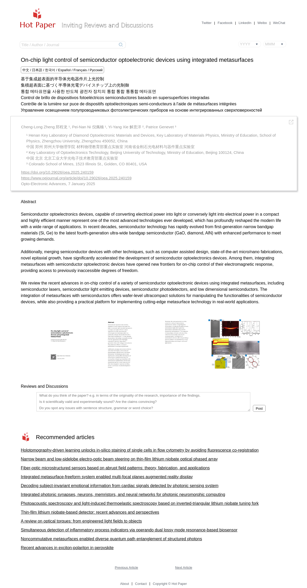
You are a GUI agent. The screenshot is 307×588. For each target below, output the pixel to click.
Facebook (225, 23)
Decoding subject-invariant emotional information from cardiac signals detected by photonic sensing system (120, 485)
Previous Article (126, 567)
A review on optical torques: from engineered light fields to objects (81, 521)
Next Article (183, 567)
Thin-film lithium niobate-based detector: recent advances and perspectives (90, 512)
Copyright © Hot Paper (170, 584)
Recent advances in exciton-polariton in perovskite (67, 547)
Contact (141, 584)
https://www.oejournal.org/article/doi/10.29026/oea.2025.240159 (76, 178)
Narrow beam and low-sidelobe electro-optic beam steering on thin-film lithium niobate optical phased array (119, 459)
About (124, 584)
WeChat (279, 23)
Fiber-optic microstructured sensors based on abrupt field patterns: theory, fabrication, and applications (115, 468)
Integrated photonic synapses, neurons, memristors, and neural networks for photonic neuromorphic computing (123, 494)
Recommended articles (65, 437)
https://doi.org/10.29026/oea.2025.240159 (57, 172)
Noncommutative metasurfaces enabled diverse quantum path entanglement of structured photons (111, 539)
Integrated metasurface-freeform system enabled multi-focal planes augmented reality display (107, 477)
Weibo (262, 23)
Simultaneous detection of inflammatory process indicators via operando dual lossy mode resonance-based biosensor (129, 530)
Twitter (207, 23)
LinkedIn (245, 23)
